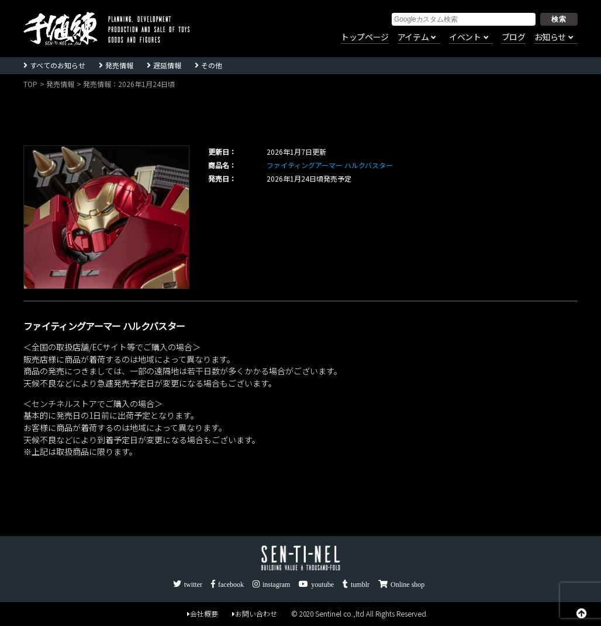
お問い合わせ (254, 613)
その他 (211, 65)
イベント (465, 37)
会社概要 (202, 613)
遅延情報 (167, 65)
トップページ (365, 37)
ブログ (514, 37)
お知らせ (550, 37)
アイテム (413, 37)
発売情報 (119, 65)
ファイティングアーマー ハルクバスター (330, 165)
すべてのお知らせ (57, 65)
